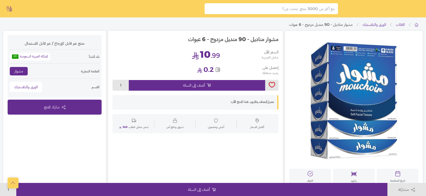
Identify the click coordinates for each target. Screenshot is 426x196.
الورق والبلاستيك (374, 27)
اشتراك (87, 10)
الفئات (400, 27)
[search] (208, 10)
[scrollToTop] (13, 182)
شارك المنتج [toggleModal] (54, 109)
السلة (153, 10)
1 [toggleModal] (120, 87)
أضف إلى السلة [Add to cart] (197, 87)
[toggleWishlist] (271, 87)
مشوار (18, 73)
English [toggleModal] (19, 9)
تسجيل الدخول (121, 10)
